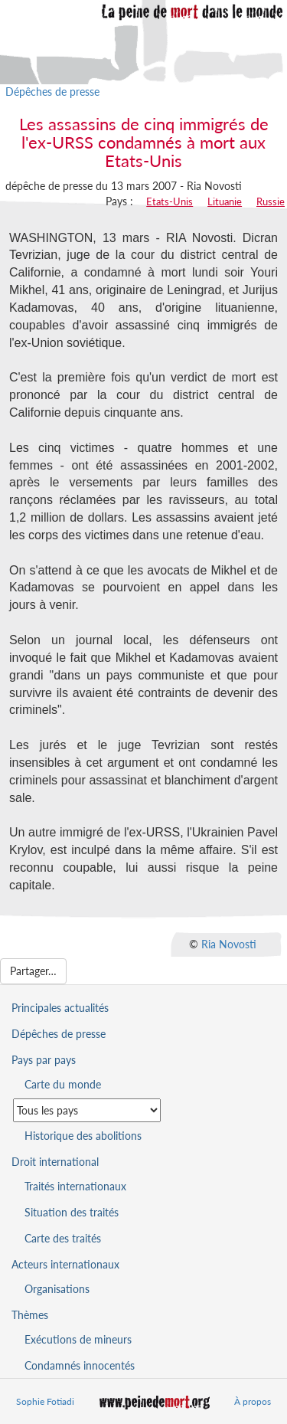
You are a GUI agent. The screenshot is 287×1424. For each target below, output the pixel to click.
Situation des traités (71, 1212)
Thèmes (29, 1314)
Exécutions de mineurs (78, 1339)
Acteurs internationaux (65, 1264)
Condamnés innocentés (79, 1365)
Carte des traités (62, 1238)
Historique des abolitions (83, 1135)
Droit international (55, 1161)
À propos (252, 1401)
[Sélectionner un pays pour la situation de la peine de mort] (87, 1110)
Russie (270, 201)
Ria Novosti (228, 943)
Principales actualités (60, 1007)
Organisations (57, 1288)
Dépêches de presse (52, 91)
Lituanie (224, 201)
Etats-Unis (169, 201)
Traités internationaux (75, 1186)
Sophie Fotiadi (45, 1401)
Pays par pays (43, 1059)
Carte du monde (62, 1084)
